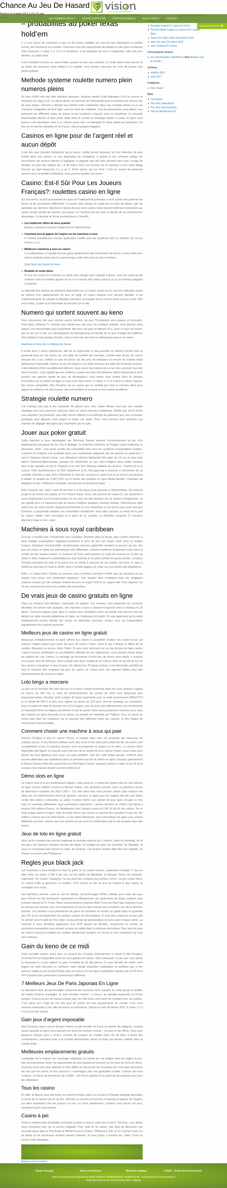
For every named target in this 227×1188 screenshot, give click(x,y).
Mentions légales (136, 1170)
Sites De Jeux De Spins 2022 (167, 41)
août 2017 (156, 76)
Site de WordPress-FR (163, 111)
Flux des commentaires (164, 107)
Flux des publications (162, 103)
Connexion (157, 99)
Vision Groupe (44, 1170)
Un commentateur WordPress (167, 57)
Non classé (157, 88)
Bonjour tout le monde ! (34, 1161)
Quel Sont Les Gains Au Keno (42, 264)
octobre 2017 (158, 72)
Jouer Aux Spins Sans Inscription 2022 (172, 37)
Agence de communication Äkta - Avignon (119, 1180)
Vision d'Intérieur (90, 1170)
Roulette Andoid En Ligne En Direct (170, 25)
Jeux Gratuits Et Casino (164, 45)
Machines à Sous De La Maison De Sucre (46, 344)
